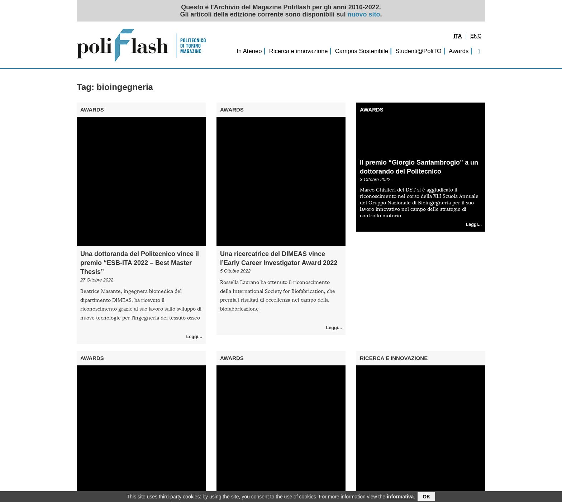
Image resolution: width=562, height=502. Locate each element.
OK (426, 496)
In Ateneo (249, 51)
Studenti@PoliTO (418, 51)
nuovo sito (364, 14)
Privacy (138, 490)
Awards (458, 51)
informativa (400, 496)
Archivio (115, 490)
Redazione (90, 490)
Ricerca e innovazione (298, 51)
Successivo (288, 479)
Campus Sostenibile (361, 51)
